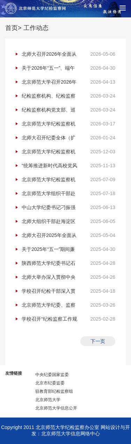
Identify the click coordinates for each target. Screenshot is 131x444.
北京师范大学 (47, 399)
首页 (11, 27)
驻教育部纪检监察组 (54, 391)
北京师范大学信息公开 (56, 408)
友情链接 (13, 373)
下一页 (97, 341)
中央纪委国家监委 (52, 374)
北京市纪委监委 (50, 383)
